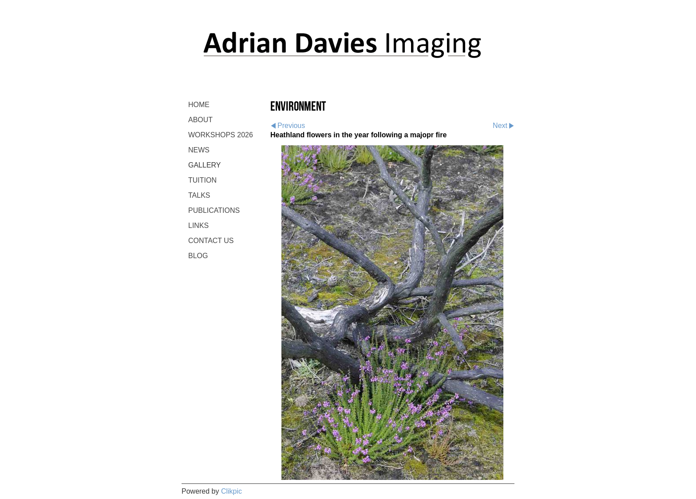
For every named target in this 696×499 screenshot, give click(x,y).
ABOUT (200, 120)
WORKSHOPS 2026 (220, 135)
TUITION (202, 180)
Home (199, 104)
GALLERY (204, 165)
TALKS (199, 195)
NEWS (199, 150)
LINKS (198, 225)
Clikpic (231, 491)
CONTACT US (211, 240)
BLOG (198, 255)
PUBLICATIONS (214, 210)
